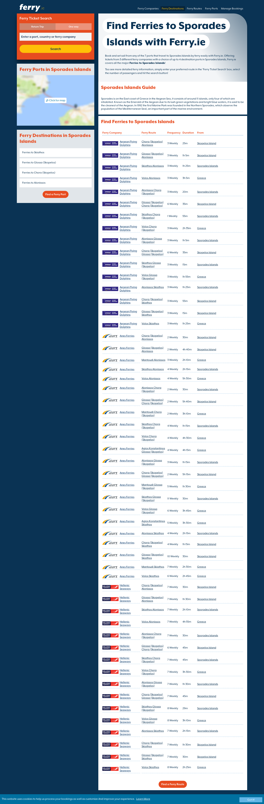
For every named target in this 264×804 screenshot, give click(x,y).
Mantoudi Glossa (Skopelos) (152, 486)
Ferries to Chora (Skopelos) (38, 172)
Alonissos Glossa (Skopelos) (152, 240)
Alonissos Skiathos (153, 287)
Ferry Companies (148, 8)
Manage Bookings (232, 8)
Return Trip (37, 26)
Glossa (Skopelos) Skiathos (153, 313)
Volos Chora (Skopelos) (149, 228)
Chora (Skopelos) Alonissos (152, 143)
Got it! (251, 799)
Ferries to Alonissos (33, 182)
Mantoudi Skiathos (153, 566)
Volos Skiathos (150, 323)
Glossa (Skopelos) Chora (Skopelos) (153, 204)
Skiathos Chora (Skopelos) (151, 216)
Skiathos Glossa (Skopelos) (151, 264)
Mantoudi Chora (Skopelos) (152, 414)
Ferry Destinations (173, 8)
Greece (201, 178)
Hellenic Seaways (125, 587)
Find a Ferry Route (172, 784)
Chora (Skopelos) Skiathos (152, 301)
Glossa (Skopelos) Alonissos (153, 155)
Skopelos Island (206, 143)
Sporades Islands (207, 165)
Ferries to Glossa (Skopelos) (39, 162)
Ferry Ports (211, 8)
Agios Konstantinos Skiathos (153, 523)
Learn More (143, 798)
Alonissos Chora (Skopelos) (151, 192)
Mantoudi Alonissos (153, 359)
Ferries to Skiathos (33, 152)
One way (73, 26)
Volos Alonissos (151, 178)
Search (55, 49)
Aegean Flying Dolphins (128, 143)
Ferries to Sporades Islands (147, 63)
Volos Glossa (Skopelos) (149, 277)
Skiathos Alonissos (153, 165)
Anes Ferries (127, 335)
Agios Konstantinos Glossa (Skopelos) (153, 450)
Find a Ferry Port (55, 194)
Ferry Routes (194, 8)
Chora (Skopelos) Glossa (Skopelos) (153, 252)
